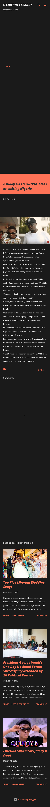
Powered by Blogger (25, 799)
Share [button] (41, 370)
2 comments (17, 615)
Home (7, 66)
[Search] (38, 4)
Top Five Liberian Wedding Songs (24, 584)
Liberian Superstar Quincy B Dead (25, 753)
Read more (41, 615)
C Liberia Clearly (17, 5)
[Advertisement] (25, 38)
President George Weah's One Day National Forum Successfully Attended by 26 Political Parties (23, 668)
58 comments (18, 784)
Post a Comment (20, 704)
